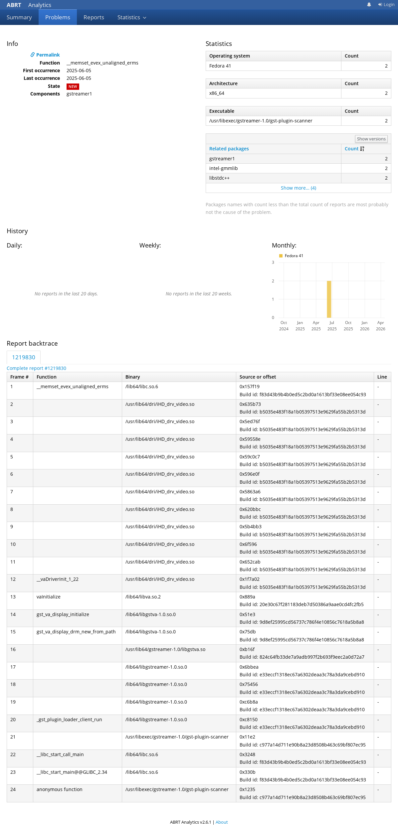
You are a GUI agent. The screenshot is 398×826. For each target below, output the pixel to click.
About (222, 822)
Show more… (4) (298, 188)
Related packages (229, 148)
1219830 (23, 357)
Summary (19, 17)
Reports (94, 17)
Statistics (132, 17)
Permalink (45, 55)
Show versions (371, 139)
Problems (57, 17)
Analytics (29, 5)
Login (386, 4)
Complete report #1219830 (36, 368)
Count (352, 148)
